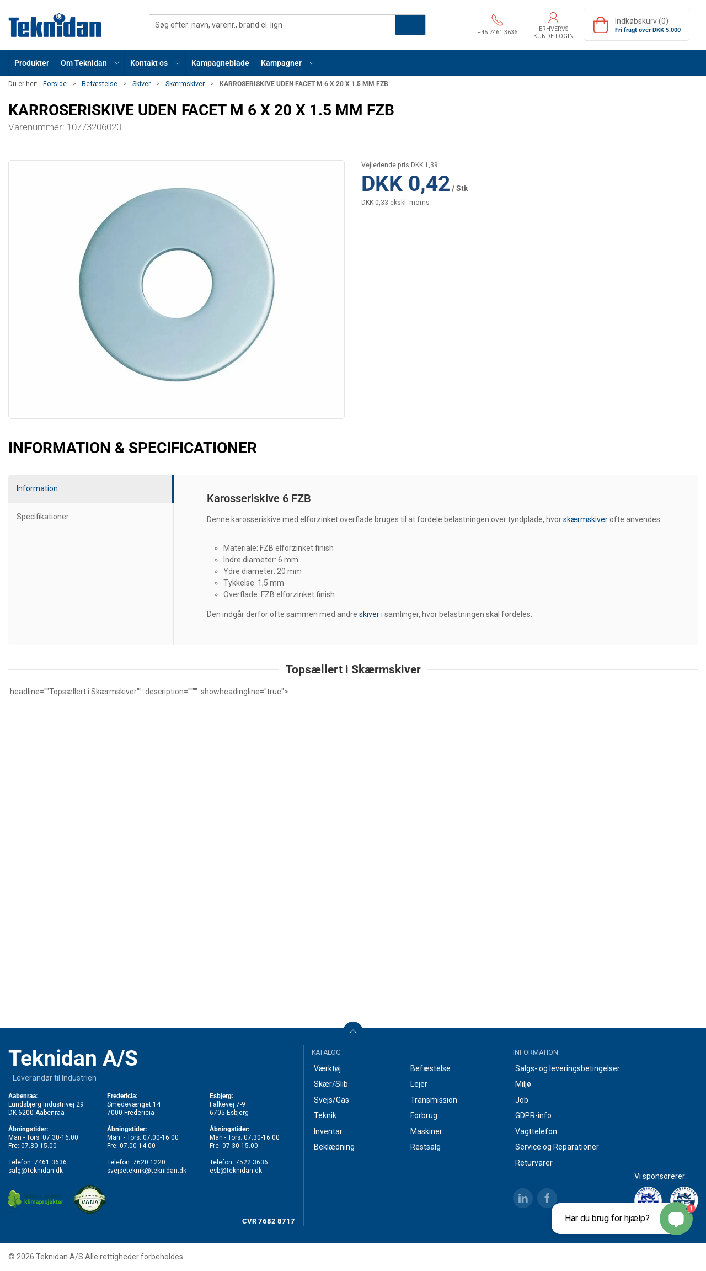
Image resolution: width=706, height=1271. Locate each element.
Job (521, 1099)
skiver (369, 614)
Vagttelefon (536, 1131)
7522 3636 (252, 1162)
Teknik (325, 1115)
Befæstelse (99, 84)
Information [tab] (37, 488)
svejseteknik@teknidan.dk (146, 1170)
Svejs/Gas (331, 1099)
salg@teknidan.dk (35, 1170)
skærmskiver (585, 519)
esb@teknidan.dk (236, 1170)
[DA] (55, 25)
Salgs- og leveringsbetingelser (567, 1068)
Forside (55, 84)
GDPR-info (533, 1115)
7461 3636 (50, 1162)
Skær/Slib (331, 1083)
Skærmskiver (185, 84)
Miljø (523, 1083)
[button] (90, 62)
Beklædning (334, 1146)
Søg (410, 25)
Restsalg (425, 1146)
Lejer (418, 1083)
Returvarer (534, 1162)
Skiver (141, 84)
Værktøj (327, 1068)
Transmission (433, 1099)
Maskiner (426, 1131)
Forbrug (423, 1115)
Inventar (328, 1131)
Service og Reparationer (557, 1146)
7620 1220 (149, 1162)
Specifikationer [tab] (43, 516)
